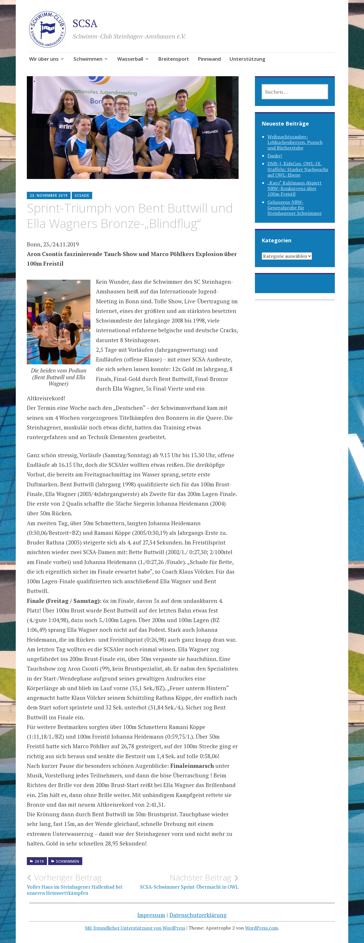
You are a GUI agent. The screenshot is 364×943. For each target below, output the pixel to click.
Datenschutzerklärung (198, 914)
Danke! (274, 155)
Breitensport (173, 58)
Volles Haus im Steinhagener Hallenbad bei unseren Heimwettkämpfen (80, 884)
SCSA (85, 23)
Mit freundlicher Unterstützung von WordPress (135, 928)
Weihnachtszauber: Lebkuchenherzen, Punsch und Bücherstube (295, 142)
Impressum (151, 914)
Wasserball (130, 58)
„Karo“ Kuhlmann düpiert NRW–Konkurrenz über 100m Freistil (294, 188)
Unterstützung (247, 58)
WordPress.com (261, 928)
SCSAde (82, 195)
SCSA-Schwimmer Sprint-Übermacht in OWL (186, 881)
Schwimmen (88, 58)
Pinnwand (209, 58)
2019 (39, 861)
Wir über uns (44, 58)
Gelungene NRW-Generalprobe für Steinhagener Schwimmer (294, 207)
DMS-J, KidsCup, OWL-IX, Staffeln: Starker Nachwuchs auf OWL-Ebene (297, 169)
